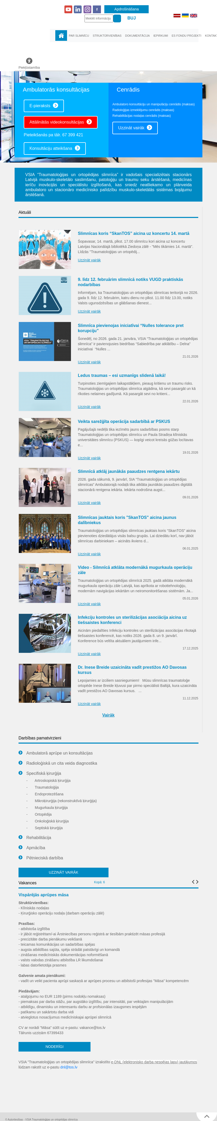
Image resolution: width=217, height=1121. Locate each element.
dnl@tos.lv (68, 1067)
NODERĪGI (54, 1047)
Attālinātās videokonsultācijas (60, 121)
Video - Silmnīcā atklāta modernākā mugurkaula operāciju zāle (135, 570)
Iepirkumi (160, 35)
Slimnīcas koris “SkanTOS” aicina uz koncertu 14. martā (133, 233)
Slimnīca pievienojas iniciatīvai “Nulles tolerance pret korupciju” (130, 328)
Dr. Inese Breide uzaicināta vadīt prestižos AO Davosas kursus (132, 670)
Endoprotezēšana (44, 794)
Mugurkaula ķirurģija (47, 808)
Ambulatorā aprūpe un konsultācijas (56, 753)
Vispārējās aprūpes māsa (44, 895)
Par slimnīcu (79, 35)
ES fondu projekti (186, 35)
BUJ (132, 18)
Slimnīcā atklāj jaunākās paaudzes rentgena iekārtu (128, 471)
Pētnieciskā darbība (41, 858)
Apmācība (32, 848)
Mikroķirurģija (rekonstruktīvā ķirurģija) (61, 801)
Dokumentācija (137, 35)
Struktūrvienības (107, 35)
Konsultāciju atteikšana (54, 148)
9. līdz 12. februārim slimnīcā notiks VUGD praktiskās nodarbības (130, 282)
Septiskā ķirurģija (44, 828)
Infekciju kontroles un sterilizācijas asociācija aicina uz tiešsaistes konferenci (132, 620)
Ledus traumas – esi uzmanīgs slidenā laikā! (122, 375)
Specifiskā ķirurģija (40, 773)
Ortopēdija (39, 814)
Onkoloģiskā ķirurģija (47, 821)
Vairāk (108, 715)
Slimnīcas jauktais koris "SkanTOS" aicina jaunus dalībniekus (127, 520)
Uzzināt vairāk (135, 127)
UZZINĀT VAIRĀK (63, 872)
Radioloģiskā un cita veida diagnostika (58, 763)
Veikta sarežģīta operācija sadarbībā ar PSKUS (124, 421)
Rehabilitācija (35, 837)
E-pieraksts (43, 105)
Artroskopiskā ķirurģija (48, 780)
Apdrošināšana (126, 9)
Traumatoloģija (42, 787)
